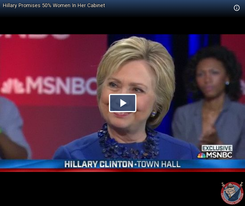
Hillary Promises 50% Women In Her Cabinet (54, 5)
